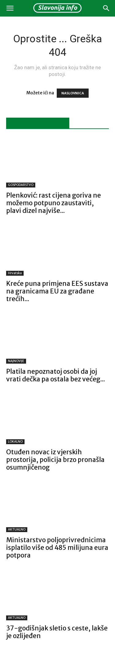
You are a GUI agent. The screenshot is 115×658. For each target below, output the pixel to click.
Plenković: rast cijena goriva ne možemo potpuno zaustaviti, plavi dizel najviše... (53, 203)
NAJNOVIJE (16, 361)
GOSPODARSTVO (20, 185)
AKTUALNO (16, 529)
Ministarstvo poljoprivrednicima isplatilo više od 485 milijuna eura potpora (57, 547)
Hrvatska (15, 273)
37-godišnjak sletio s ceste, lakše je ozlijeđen (57, 632)
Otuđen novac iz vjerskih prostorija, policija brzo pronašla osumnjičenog (55, 459)
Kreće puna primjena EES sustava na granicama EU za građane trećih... (57, 291)
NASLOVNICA (72, 93)
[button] (10, 8)
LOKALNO (15, 442)
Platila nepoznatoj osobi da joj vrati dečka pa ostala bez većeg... (55, 375)
